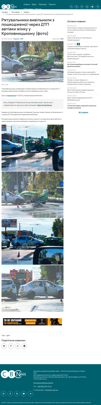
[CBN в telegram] (97, 7)
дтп (8, 335)
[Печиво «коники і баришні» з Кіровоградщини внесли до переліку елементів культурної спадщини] (80, 82)
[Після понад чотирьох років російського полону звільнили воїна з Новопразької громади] (82, 30)
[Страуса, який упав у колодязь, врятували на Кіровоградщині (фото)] (82, 47)
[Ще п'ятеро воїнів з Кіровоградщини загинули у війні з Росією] (80, 91)
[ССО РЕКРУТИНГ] (32, 322)
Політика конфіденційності (43, 383)
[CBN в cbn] (87, 7)
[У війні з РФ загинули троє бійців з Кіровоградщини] (79, 39)
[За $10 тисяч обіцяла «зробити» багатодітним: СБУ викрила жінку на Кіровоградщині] (80, 56)
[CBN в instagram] (76, 7)
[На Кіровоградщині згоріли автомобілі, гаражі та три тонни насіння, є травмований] (83, 73)
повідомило (11, 96)
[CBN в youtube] (92, 7)
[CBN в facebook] (82, 7)
